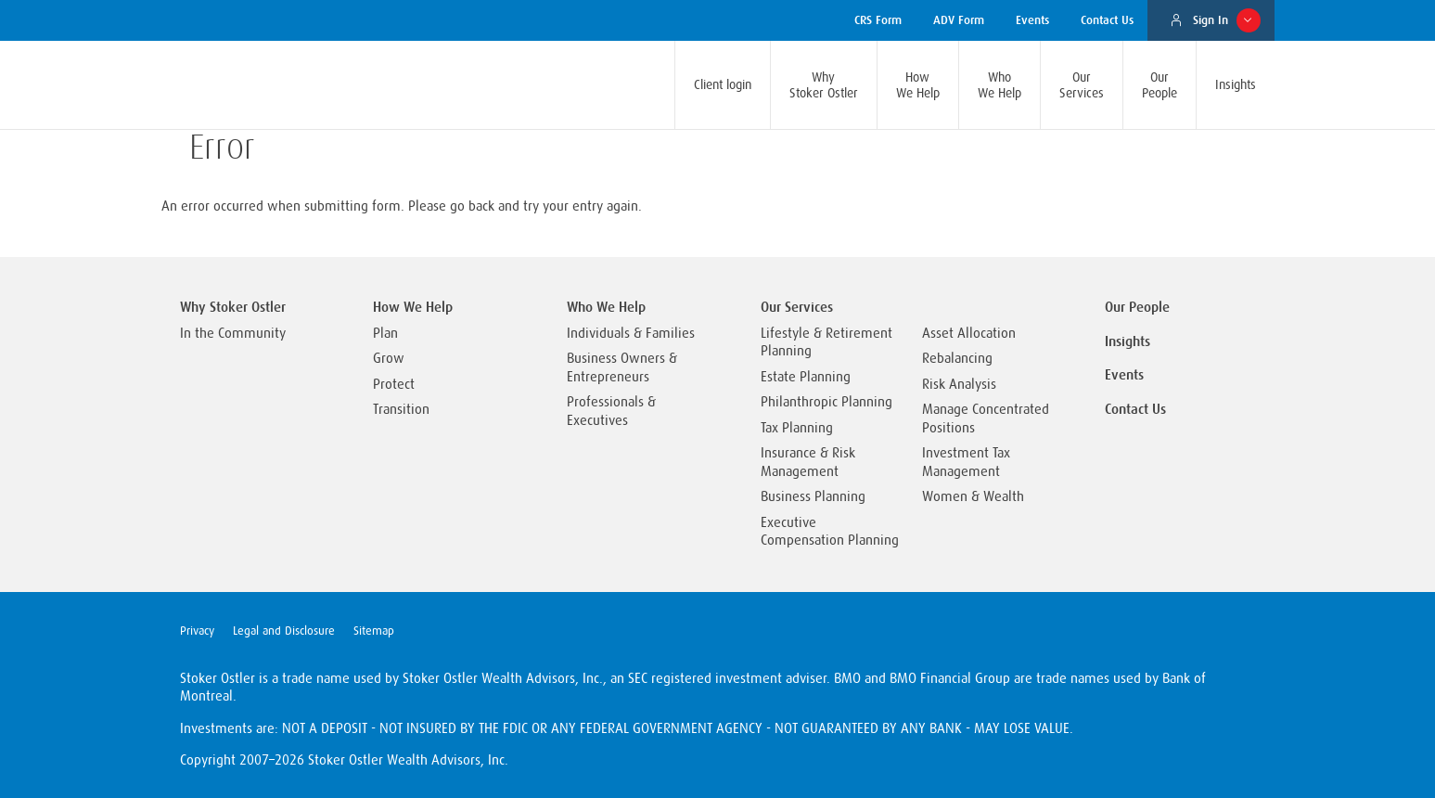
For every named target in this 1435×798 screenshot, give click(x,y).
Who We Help (606, 307)
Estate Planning (806, 377)
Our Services (797, 307)
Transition (401, 410)
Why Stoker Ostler (233, 307)
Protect (394, 385)
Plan (385, 333)
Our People (1137, 307)
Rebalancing (957, 359)
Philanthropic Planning (826, 402)
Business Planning (813, 497)
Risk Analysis (959, 385)
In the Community (233, 333)
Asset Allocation (969, 333)
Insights (1127, 341)
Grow (388, 359)
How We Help (413, 307)
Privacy (197, 630)
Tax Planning (797, 428)
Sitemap (373, 630)
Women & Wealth (973, 497)
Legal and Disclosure (284, 630)
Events (1124, 375)
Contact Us (1135, 409)
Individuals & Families (631, 333)
